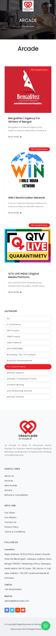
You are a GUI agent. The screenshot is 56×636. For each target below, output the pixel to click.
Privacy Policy (11, 526)
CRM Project (13, 336)
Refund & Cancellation (16, 495)
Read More (15, 136)
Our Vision (9, 512)
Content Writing (15, 384)
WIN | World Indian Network (26, 197)
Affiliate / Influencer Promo (22, 378)
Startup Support (15, 372)
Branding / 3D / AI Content (21, 354)
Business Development (19, 360)
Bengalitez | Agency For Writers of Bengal (24, 119)
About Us (9, 475)
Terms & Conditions (14, 531)
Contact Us (10, 522)
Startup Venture (15, 396)
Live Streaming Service (19, 390)
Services (8, 480)
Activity (8, 490)
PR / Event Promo (39, 69)
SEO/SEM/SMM (15, 348)
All (8, 318)
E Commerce (14, 324)
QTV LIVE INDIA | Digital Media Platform (23, 275)
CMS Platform (14, 342)
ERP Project (13, 330)
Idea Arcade (10, 485)
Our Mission (10, 517)
